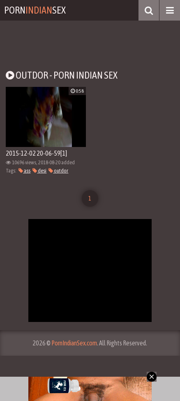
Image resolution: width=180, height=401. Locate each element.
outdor (58, 171)
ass (24, 171)
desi (39, 171)
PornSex (35, 10)
